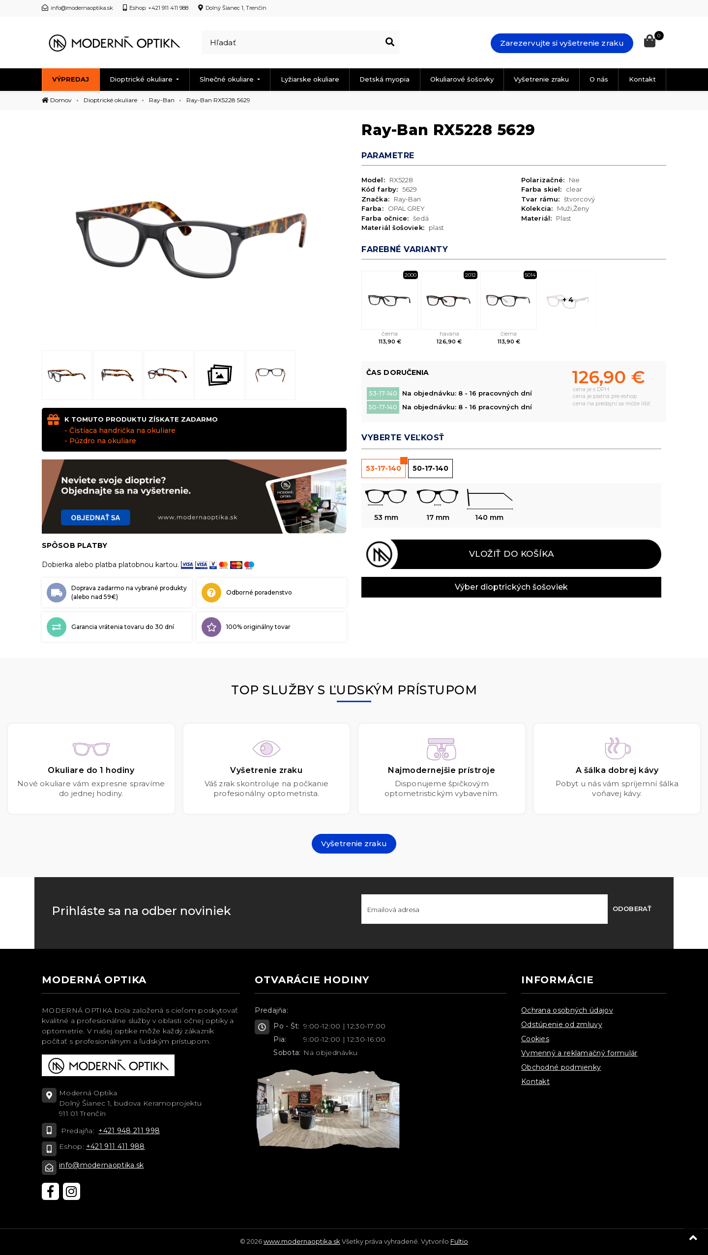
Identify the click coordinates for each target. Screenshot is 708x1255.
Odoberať (632, 909)
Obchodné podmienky (561, 1067)
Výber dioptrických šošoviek (511, 587)
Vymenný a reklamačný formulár (579, 1053)
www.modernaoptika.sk (302, 1241)
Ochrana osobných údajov (567, 1010)
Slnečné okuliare (228, 79)
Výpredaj (70, 79)
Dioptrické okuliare (142, 79)
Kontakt (642, 79)
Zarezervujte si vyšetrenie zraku (562, 43)
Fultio (459, 1241)
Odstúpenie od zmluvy (561, 1024)
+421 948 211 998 (129, 1130)
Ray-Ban (162, 100)
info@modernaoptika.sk (101, 1165)
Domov (57, 100)
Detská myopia (384, 79)
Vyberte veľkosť (402, 437)
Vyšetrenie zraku (541, 79)
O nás (599, 79)
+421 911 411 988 (115, 1146)
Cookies (535, 1038)
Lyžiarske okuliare (310, 79)
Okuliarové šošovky (462, 79)
